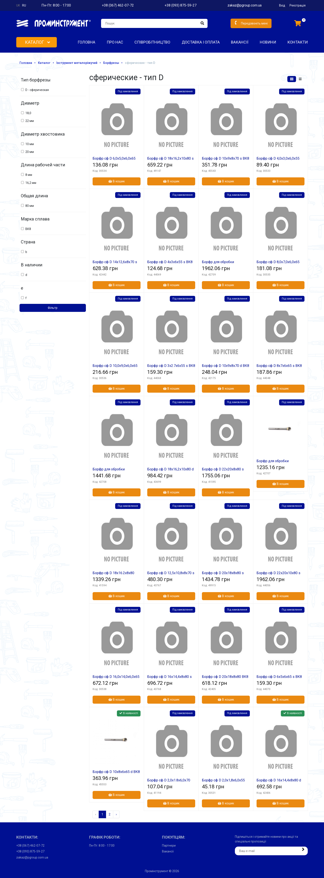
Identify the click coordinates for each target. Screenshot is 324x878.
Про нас (115, 42)
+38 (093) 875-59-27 (180, 5)
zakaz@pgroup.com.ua (244, 5)
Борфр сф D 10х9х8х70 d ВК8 (225, 366)
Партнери (169, 845)
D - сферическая (37, 90)
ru (24, 5)
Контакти (297, 42)
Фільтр (52, 308)
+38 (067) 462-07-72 (118, 5)
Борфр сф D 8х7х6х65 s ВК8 (279, 366)
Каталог (37, 42)
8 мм (28, 175)
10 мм (29, 144)
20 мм (29, 152)
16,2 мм (30, 183)
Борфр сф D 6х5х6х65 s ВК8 (279, 677)
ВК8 (28, 229)
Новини (268, 42)
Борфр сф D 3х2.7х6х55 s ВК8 (171, 366)
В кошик (116, 181)
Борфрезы (111, 63)
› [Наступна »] (116, 814)
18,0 (28, 113)
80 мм (29, 205)
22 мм (29, 121)
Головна (86, 42)
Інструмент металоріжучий (76, 63)
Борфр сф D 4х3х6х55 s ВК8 (170, 262)
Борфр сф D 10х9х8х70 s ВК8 (225, 158)
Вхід (282, 5)
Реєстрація (298, 5)
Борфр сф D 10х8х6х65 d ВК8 (116, 772)
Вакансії (239, 42)
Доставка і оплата (201, 42)
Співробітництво (152, 42)
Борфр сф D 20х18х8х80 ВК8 (225, 677)
